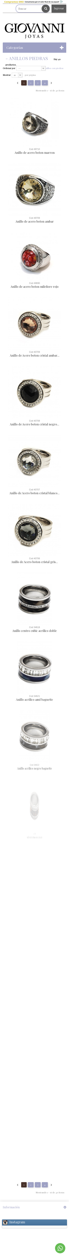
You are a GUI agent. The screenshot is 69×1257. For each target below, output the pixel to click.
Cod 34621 (35, 696)
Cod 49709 (34, 218)
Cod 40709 (34, 352)
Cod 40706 (34, 558)
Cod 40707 (34, 489)
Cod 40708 (34, 421)
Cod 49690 (34, 283)
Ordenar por (9, 68)
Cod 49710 (34, 149)
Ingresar (59, 8)
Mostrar (7, 74)
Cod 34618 (34, 627)
